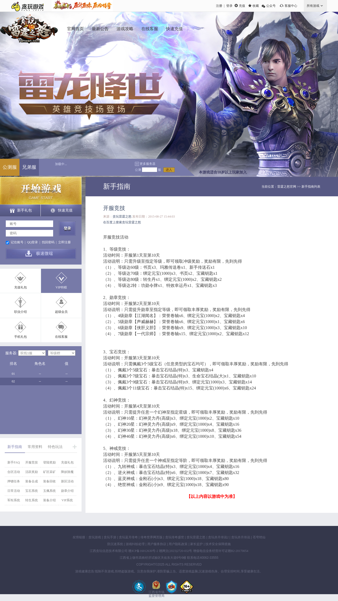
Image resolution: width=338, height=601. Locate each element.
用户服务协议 (156, 544)
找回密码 (48, 242)
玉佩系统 (49, 491)
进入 (169, 170)
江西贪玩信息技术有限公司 (109, 551)
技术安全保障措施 (218, 544)
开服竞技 (31, 462)
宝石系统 (31, 491)
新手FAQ (13, 462)
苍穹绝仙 (259, 537)
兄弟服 (29, 167)
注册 (219, 6)
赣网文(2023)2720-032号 (175, 551)
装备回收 (49, 481)
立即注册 (64, 242)
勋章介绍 (67, 491)
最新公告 (100, 29)
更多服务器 (147, 164)
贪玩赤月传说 (240, 537)
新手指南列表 (310, 186)
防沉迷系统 (115, 544)
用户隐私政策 (178, 544)
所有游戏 (313, 6)
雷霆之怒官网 (286, 186)
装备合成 (31, 481)
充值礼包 (20, 287)
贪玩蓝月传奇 (128, 537)
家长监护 (196, 544)
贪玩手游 (110, 537)
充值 (242, 6)
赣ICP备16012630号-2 (143, 551)
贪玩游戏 (94, 537)
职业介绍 (20, 312)
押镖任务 (13, 481)
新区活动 (67, 481)
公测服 (10, 167)
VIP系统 (67, 500)
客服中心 (291, 6)
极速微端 (44, 253)
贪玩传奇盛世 (174, 537)
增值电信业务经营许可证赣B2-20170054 (220, 551)
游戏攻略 (125, 29)
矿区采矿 (49, 472)
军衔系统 (13, 500)
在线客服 (149, 29)
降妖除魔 (67, 472)
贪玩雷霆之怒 (122, 216)
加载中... (61, 164)
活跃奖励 (31, 472)
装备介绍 (49, 500)
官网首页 (75, 29)
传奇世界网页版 (151, 537)
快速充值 (174, 29)
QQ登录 (32, 242)
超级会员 (61, 312)
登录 (229, 6)
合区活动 (13, 472)
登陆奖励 (49, 462)
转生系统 (31, 500)
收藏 (256, 6)
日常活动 (13, 491)
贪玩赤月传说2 (218, 537)
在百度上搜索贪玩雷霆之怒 (122, 222)
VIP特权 (61, 287)
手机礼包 (20, 337)
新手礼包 (24, 210)
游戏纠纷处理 (135, 544)
